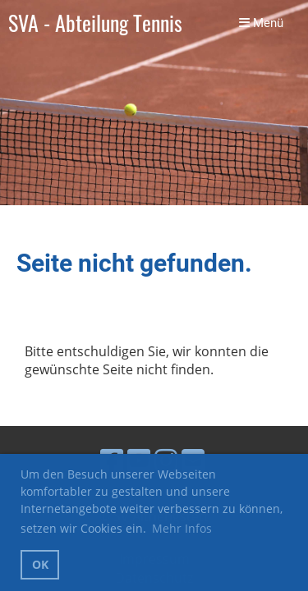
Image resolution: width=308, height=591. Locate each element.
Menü (261, 23)
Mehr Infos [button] (182, 528)
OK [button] (40, 564)
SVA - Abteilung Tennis (95, 23)
